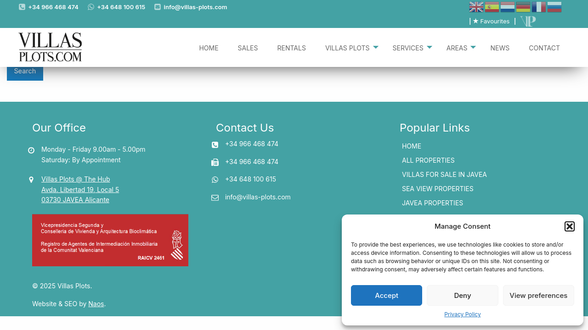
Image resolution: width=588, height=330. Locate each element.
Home (208, 47)
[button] (569, 226)
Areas (457, 47)
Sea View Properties (438, 188)
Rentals (291, 47)
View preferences (538, 295)
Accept (386, 295)
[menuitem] (208, 47)
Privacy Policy (462, 314)
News (499, 47)
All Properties (428, 160)
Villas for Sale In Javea (444, 174)
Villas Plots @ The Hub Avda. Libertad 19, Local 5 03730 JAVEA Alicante (80, 189)
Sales (248, 47)
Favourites (491, 21)
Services (408, 47)
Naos (96, 304)
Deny (462, 295)
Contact (544, 47)
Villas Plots (347, 47)
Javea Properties (432, 203)
